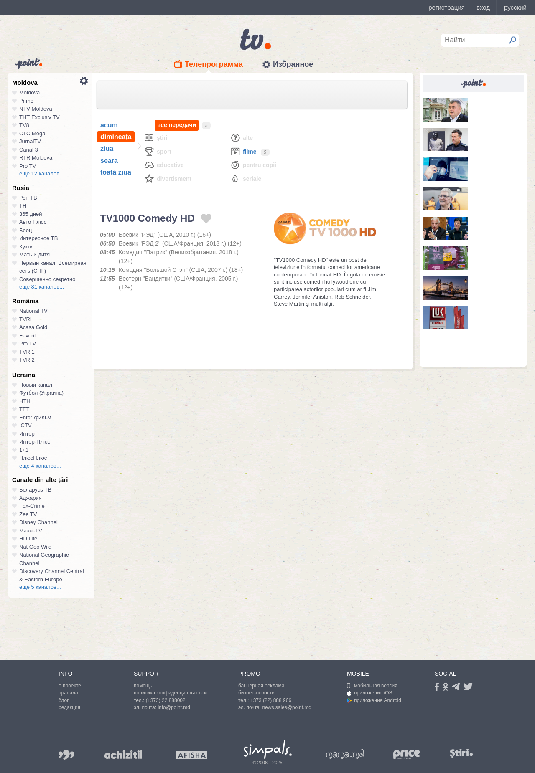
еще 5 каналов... (40, 587)
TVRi (25, 319)
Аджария (30, 498)
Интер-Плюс (34, 441)
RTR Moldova (35, 158)
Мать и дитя (34, 254)
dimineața (116, 136)
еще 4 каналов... (40, 466)
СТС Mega (32, 133)
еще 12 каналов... (41, 173)
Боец (25, 230)
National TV (33, 311)
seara (109, 160)
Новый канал (35, 385)
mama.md (345, 754)
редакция (69, 707)
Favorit (27, 335)
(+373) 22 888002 (166, 700)
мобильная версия (372, 686)
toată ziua (115, 172)
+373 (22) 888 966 (270, 700)
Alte (241, 137)
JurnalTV (30, 141)
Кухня (26, 246)
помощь (143, 686)
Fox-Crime (32, 506)
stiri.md (461, 753)
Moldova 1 (31, 92)
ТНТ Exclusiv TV (39, 117)
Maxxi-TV (30, 530)
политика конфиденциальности (170, 693)
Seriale (245, 178)
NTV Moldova (35, 109)
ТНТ (24, 206)
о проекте (70, 686)
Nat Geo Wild (35, 547)
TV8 (24, 125)
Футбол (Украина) (41, 393)
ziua (106, 148)
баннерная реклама (261, 686)
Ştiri (156, 137)
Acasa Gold (33, 327)
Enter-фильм (35, 417)
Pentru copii (253, 165)
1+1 (23, 450)
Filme (243, 151)
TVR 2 (27, 360)
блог (64, 700)
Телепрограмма (214, 64)
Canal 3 (28, 150)
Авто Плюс (32, 222)
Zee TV (28, 514)
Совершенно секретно (47, 279)
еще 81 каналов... (41, 287)
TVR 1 (27, 352)
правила (68, 693)
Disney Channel (38, 522)
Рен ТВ (28, 198)
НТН (25, 401)
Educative (164, 165)
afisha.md (191, 755)
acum (109, 125)
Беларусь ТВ (35, 490)
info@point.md (174, 707)
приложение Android (374, 700)
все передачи (176, 125)
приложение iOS (369, 693)
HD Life (28, 538)
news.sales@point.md (286, 707)
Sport (157, 151)
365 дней (30, 214)
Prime (26, 101)
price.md (406, 754)
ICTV (25, 425)
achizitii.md (123, 754)
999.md (66, 755)
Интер (27, 434)
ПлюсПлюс (33, 458)
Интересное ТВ (38, 238)
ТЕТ (24, 409)
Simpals (268, 749)
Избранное (293, 64)
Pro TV (27, 166)
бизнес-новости (256, 693)
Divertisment (167, 178)
